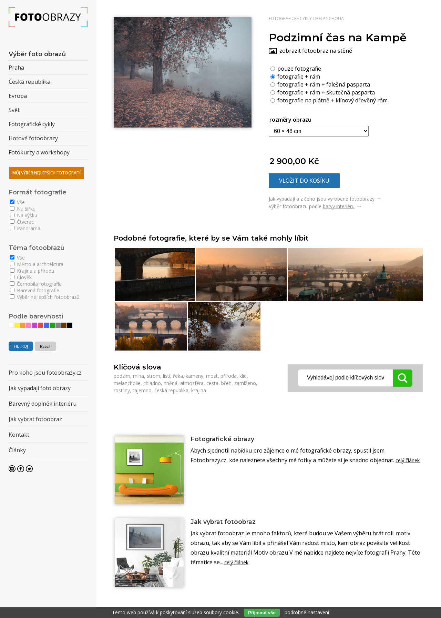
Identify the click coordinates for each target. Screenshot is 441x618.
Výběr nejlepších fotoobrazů (45, 297)
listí (166, 376)
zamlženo (245, 383)
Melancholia (329, 18)
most (212, 376)
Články (17, 450)
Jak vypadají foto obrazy (40, 388)
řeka (178, 376)
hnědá (170, 383)
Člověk (21, 277)
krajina (198, 390)
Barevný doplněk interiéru (42, 403)
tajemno (142, 390)
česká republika (171, 390)
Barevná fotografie (34, 290)
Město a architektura (36, 264)
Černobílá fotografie (36, 284)
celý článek (238, 563)
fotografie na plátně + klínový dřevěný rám (329, 100)
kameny (194, 376)
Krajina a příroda (32, 270)
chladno (152, 383)
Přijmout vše (262, 612)
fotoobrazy (362, 198)
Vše (17, 202)
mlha (138, 376)
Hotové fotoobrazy (33, 138)
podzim (122, 376)
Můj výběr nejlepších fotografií (46, 173)
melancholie (127, 383)
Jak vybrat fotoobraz (229, 522)
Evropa (18, 96)
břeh (226, 383)
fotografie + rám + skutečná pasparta (322, 92)
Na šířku (22, 208)
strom (153, 376)
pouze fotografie (295, 68)
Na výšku (23, 215)
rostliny (122, 390)
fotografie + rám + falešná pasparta (320, 84)
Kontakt (19, 434)
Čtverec (22, 222)
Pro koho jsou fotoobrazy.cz (45, 372)
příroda (228, 376)
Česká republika (29, 81)
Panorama (25, 228)
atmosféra (192, 383)
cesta (212, 383)
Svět (14, 110)
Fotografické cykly (290, 18)
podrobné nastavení (307, 612)
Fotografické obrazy (227, 439)
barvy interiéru (339, 206)
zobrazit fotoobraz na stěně (315, 50)
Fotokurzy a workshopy (39, 152)
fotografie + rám (295, 76)
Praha (16, 67)
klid (243, 376)
